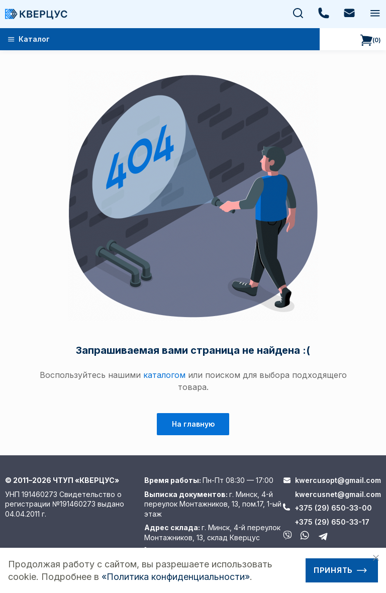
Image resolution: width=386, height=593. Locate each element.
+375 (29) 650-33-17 (332, 522)
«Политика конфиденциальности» (176, 576)
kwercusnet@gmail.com (338, 494)
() (370, 40)
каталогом (164, 375)
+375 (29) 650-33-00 (333, 508)
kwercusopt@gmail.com (338, 480)
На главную (193, 424)
